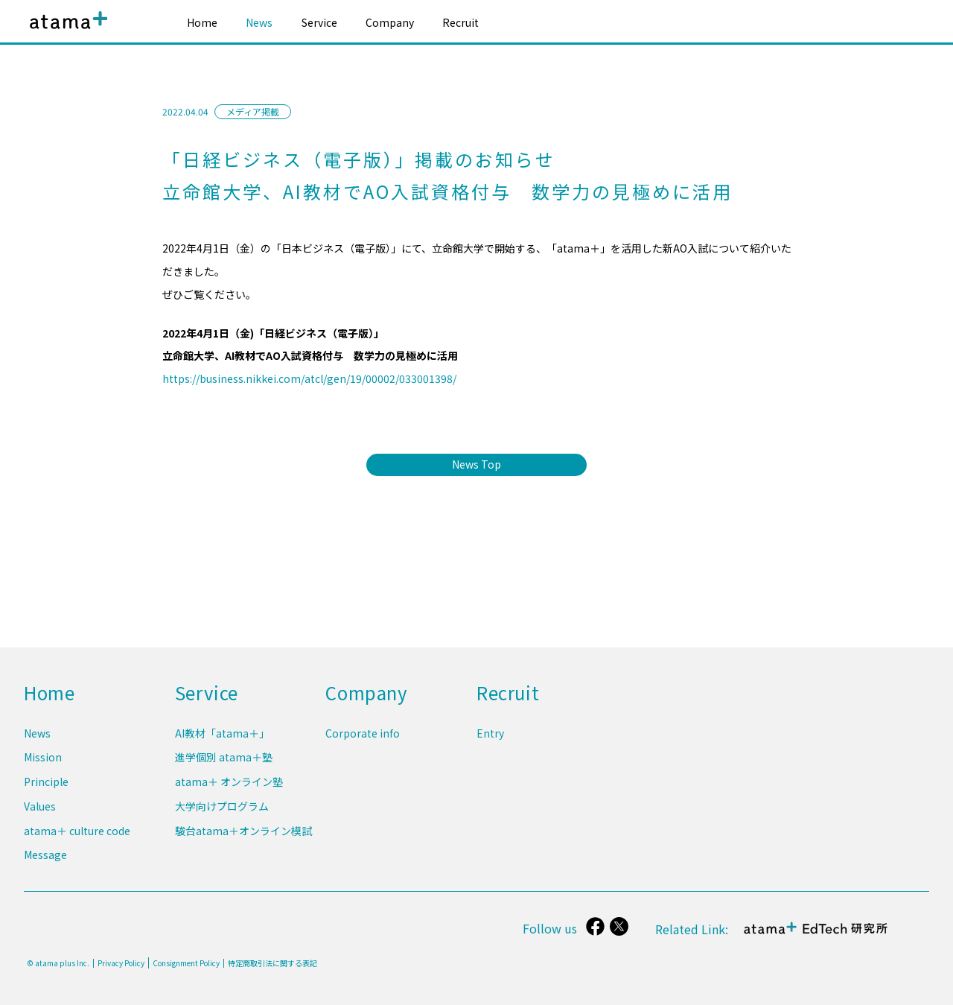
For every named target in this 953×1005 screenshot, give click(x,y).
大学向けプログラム (222, 809)
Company (390, 22)
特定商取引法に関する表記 (272, 963)
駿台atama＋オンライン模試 (243, 832)
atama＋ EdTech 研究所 (816, 936)
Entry (490, 740)
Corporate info (362, 740)
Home (202, 22)
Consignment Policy (186, 962)
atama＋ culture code (77, 832)
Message (45, 855)
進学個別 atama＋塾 (223, 763)
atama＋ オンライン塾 (229, 786)
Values (40, 809)
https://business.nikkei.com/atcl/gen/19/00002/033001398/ (309, 378)
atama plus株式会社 (65, 32)
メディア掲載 (252, 111)
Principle (46, 786)
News (259, 22)
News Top (476, 464)
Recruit (460, 22)
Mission (43, 763)
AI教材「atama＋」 (222, 740)
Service (319, 22)
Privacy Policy (121, 963)
